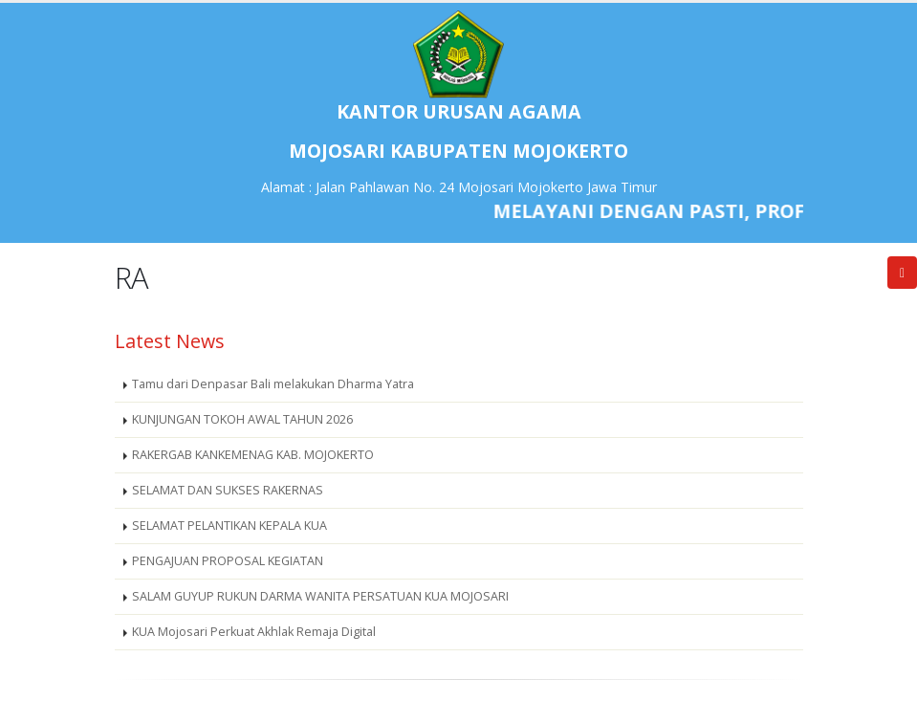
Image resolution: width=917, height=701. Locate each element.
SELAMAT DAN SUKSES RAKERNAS (227, 490)
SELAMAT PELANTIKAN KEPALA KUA (229, 525)
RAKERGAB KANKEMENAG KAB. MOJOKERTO (253, 455)
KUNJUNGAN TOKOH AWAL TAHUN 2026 (242, 419)
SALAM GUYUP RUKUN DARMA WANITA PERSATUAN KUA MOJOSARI (320, 596)
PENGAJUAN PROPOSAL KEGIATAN (227, 561)
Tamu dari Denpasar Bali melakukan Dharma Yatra (273, 384)
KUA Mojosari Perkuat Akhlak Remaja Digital (254, 632)
